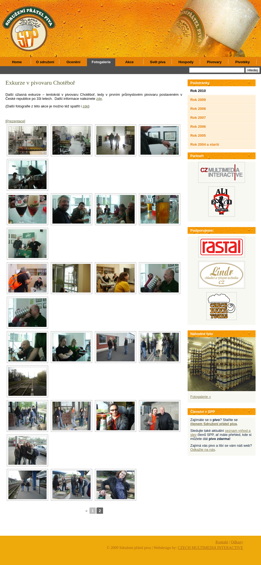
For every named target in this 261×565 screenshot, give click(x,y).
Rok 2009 (198, 100)
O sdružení (45, 62)
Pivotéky (242, 62)
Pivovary (214, 62)
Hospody (185, 62)
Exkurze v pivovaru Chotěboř (40, 82)
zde (99, 99)
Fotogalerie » (200, 397)
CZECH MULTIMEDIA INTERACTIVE (210, 547)
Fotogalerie (101, 62)
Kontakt (222, 542)
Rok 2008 (198, 109)
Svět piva (158, 62)
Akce (129, 62)
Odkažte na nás (202, 450)
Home (17, 62)
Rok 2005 (198, 135)
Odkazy (237, 542)
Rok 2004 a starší (204, 144)
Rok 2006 (198, 127)
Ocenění (73, 62)
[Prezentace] (15, 121)
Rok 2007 (198, 118)
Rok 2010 (198, 91)
